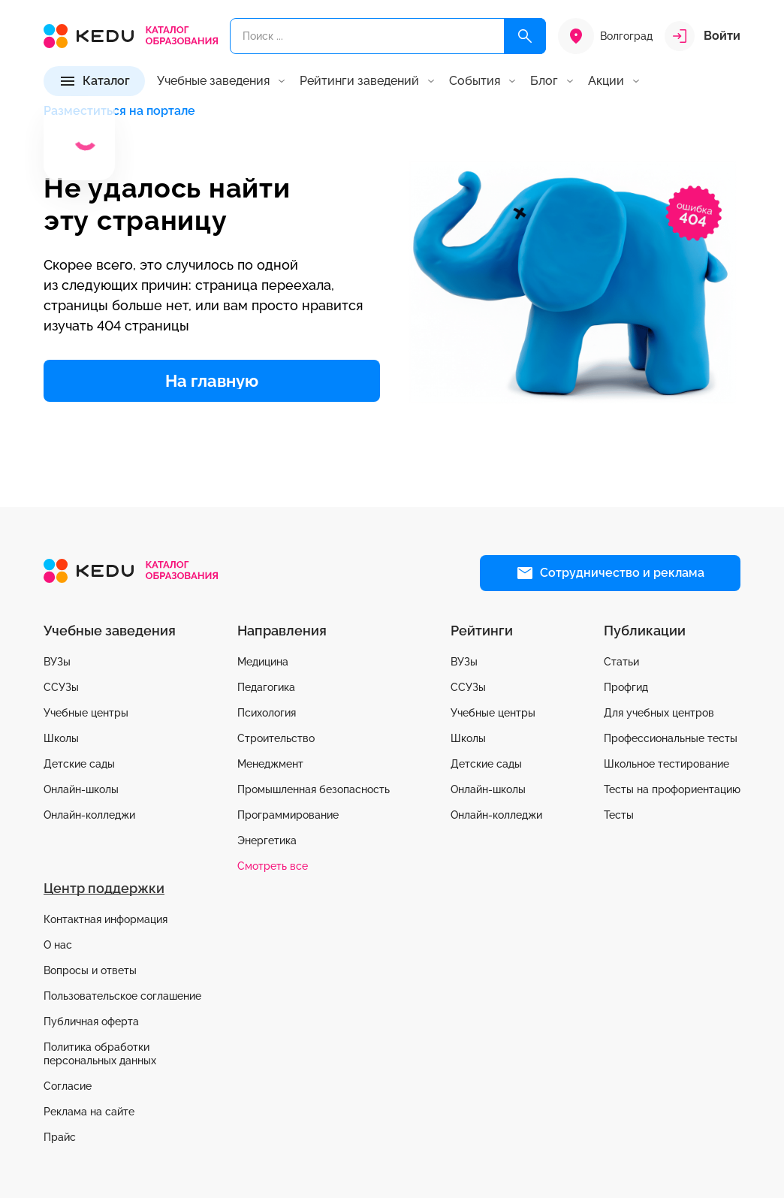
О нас (58, 945)
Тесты (619, 815)
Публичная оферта (91, 1021)
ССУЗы (61, 687)
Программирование (288, 815)
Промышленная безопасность (313, 789)
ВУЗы (57, 662)
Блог (544, 81)
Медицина (262, 662)
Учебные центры (86, 713)
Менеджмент (270, 764)
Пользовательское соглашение (122, 996)
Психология (266, 713)
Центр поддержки (104, 888)
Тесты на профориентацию (672, 789)
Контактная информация (105, 919)
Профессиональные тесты (670, 738)
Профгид (626, 687)
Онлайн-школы (81, 789)
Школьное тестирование (666, 764)
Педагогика (266, 687)
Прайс (60, 1137)
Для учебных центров (659, 713)
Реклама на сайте (89, 1112)
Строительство (276, 738)
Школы (61, 738)
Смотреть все (272, 866)
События (474, 81)
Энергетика (267, 840)
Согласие (68, 1086)
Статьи (621, 662)
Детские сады (79, 764)
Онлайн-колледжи (89, 815)
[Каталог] (94, 81)
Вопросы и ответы (90, 970)
